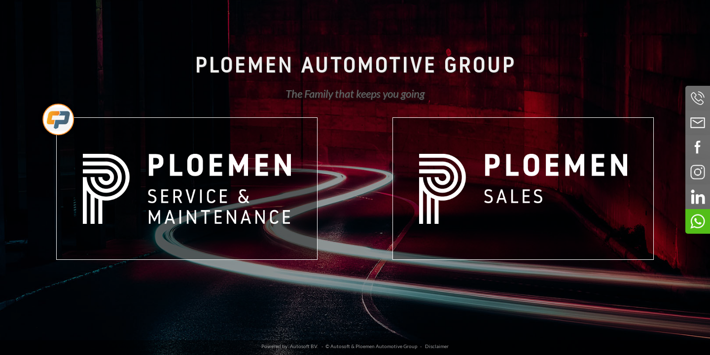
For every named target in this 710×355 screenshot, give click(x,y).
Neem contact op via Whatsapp (697, 221)
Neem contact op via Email (697, 122)
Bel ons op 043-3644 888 (697, 98)
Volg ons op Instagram (697, 172)
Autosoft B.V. (304, 346)
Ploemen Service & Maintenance (187, 188)
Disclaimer (437, 346)
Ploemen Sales (523, 188)
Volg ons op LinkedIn (697, 196)
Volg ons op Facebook (697, 147)
